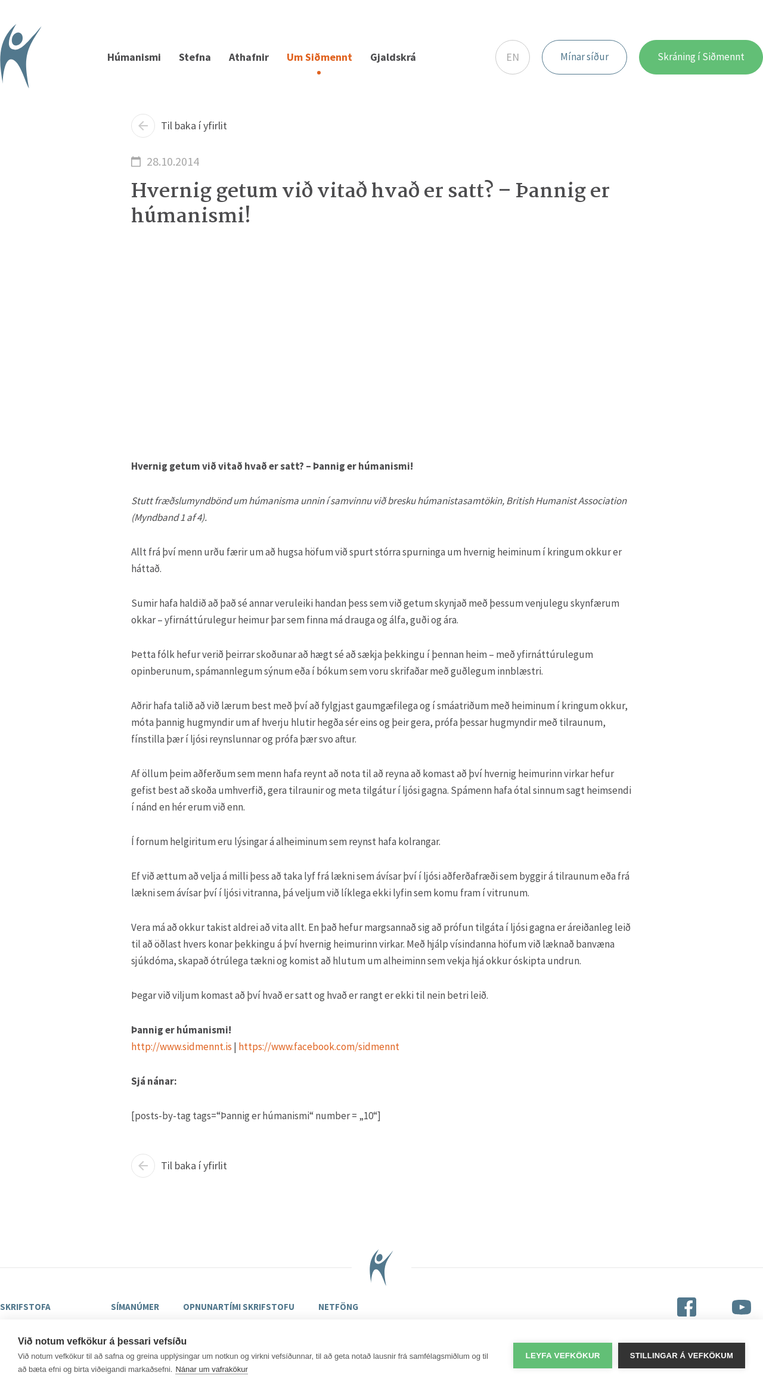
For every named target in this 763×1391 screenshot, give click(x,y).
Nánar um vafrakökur (211, 1369)
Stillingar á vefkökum (681, 1355)
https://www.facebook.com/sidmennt (318, 1047)
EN (512, 57)
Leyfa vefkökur (562, 1355)
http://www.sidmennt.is (181, 1047)
